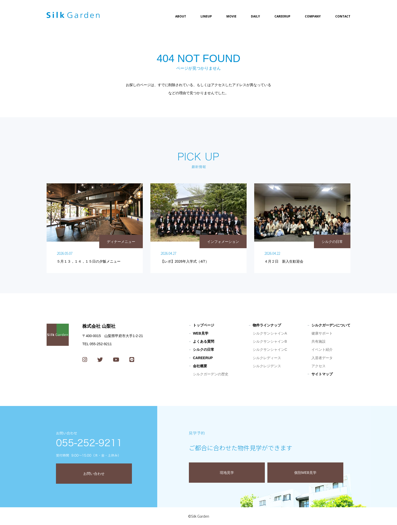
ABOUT (180, 16)
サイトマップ (322, 374)
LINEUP (206, 16)
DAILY (255, 16)
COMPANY (313, 16)
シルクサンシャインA (270, 333)
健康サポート (322, 333)
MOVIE (231, 16)
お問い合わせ (94, 474)
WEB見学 (200, 333)
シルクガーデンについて (330, 325)
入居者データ (322, 358)
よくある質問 (203, 341)
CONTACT (342, 16)
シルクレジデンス (267, 366)
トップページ (203, 325)
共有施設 (318, 341)
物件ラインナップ (267, 325)
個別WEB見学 (305, 473)
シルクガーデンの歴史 (210, 374)
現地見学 (227, 473)
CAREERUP (282, 16)
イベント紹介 (322, 349)
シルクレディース (267, 358)
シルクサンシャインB (270, 341)
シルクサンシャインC (270, 349)
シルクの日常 (203, 349)
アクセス (318, 366)
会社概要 (200, 366)
